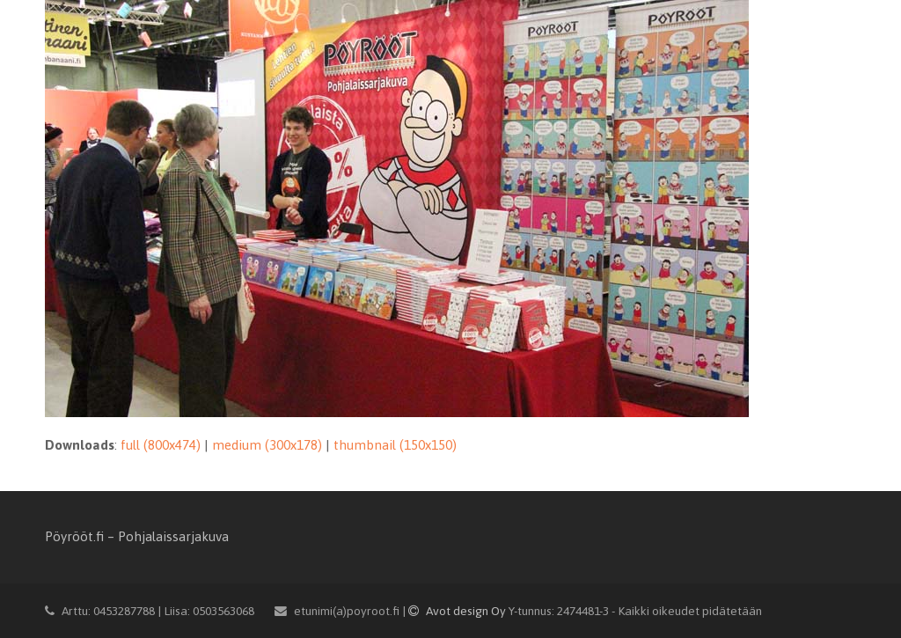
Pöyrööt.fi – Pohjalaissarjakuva (137, 536)
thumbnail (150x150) (395, 444)
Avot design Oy (458, 611)
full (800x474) (161, 444)
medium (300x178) (267, 444)
